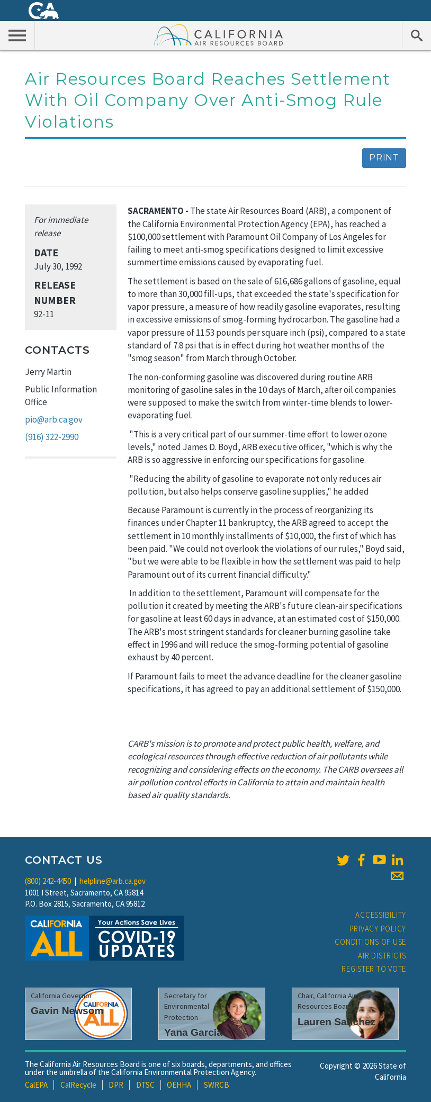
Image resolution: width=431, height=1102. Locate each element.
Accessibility (380, 915)
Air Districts (382, 956)
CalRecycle (78, 1085)
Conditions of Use (370, 942)
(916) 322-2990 (51, 437)
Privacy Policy (378, 929)
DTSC (145, 1085)
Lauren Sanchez (336, 1021)
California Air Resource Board (218, 34)
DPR (116, 1085)
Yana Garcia (193, 1032)
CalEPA (36, 1085)
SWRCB (216, 1085)
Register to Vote (374, 969)
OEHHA (179, 1085)
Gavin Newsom (67, 1010)
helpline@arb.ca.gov (112, 881)
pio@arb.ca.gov (54, 419)
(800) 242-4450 (48, 881)
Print (384, 158)
